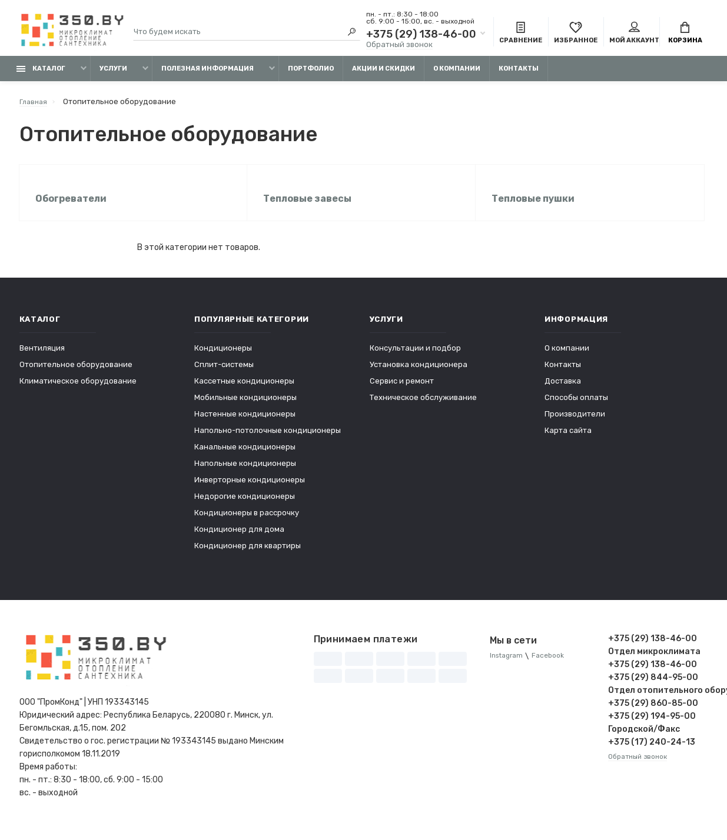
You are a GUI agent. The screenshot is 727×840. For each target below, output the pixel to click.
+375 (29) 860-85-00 (653, 713)
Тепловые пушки (534, 206)
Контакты (519, 75)
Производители (575, 423)
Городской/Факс (644, 739)
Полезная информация (207, 75)
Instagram (508, 666)
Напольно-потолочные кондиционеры (267, 440)
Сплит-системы (224, 374)
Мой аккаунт (634, 34)
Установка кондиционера (418, 374)
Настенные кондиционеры (245, 423)
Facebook (554, 666)
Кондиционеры (223, 358)
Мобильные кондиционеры (245, 407)
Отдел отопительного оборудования (658, 700)
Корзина (685, 34)
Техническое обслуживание (423, 407)
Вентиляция (42, 358)
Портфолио (311, 75)
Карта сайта (568, 440)
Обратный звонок (399, 45)
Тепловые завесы (309, 206)
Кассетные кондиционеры (244, 390)
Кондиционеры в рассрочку (246, 522)
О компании (456, 75)
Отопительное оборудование (75, 374)
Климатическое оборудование (78, 390)
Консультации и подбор (415, 358)
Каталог (40, 75)
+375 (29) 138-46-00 (421, 35)
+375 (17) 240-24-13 (651, 752)
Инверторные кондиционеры (249, 489)
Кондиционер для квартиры (247, 555)
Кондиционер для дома (239, 539)
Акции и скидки (383, 75)
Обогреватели (72, 206)
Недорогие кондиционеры (244, 506)
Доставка (563, 390)
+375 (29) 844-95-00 (653, 687)
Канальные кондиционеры (245, 456)
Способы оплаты (576, 407)
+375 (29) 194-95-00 (652, 726)
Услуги (113, 75)
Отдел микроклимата (654, 661)
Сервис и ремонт (402, 390)
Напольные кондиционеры (245, 473)
